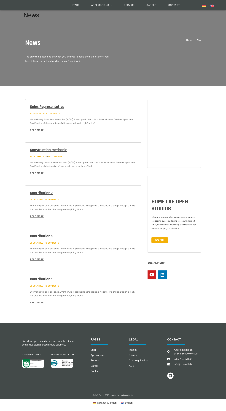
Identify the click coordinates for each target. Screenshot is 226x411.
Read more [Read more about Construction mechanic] (37, 173)
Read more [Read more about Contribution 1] (37, 302)
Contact (174, 5)
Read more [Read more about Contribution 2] (37, 259)
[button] (102, 5)
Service (129, 5)
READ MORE (159, 240)
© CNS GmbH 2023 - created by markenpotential (113, 395)
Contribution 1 (41, 279)
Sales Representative (47, 106)
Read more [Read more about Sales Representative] (37, 130)
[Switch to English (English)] (126, 403)
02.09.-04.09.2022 (163, 155)
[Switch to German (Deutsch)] (105, 403)
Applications (101, 5)
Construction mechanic (48, 149)
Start (76, 5)
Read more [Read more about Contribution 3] (37, 216)
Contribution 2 (41, 236)
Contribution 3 (41, 193)
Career (151, 5)
